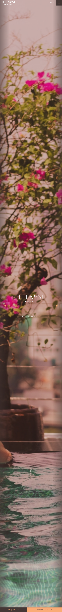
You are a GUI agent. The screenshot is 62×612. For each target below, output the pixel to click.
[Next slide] (57, 306)
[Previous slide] (4, 306)
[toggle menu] (59, 3)
